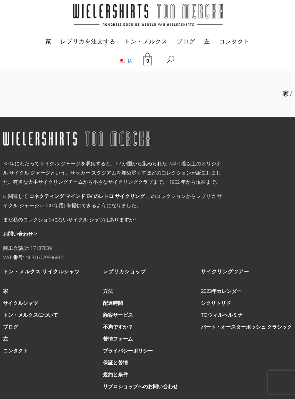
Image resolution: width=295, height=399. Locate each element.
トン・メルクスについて (30, 314)
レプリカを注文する (88, 41)
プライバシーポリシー (128, 350)
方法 (108, 291)
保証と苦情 (115, 362)
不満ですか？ (118, 326)
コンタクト (234, 41)
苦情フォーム (118, 338)
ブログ (186, 41)
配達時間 (113, 302)
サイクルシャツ (20, 302)
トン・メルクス (145, 41)
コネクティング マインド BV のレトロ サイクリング (87, 196)
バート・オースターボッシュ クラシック (246, 326)
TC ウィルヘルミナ (222, 314)
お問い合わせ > (20, 233)
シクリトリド (216, 302)
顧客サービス (118, 314)
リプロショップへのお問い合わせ (140, 386)
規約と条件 (115, 374)
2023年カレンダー (221, 291)
